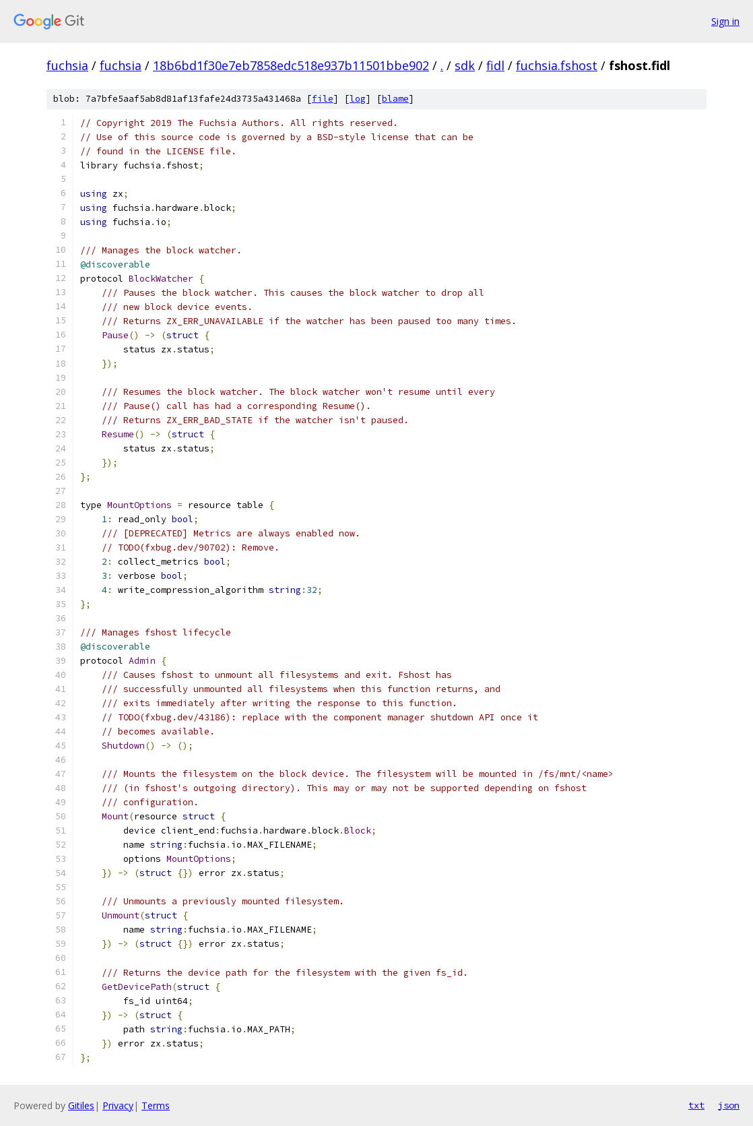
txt (696, 1105)
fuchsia (67, 65)
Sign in (725, 21)
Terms (155, 1105)
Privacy (117, 1105)
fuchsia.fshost (556, 65)
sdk (465, 65)
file (322, 98)
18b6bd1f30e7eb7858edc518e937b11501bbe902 (291, 65)
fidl (495, 65)
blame (395, 98)
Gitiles (81, 1105)
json (729, 1105)
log (358, 98)
